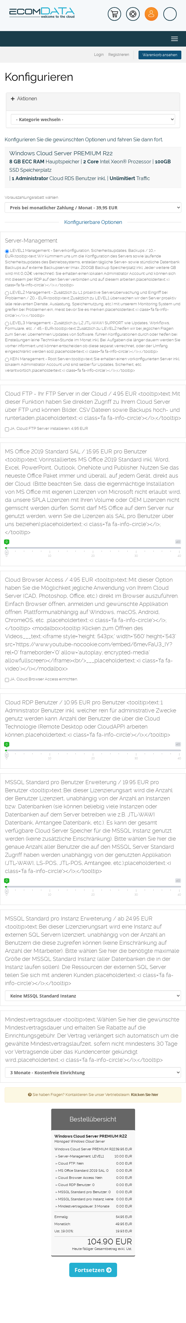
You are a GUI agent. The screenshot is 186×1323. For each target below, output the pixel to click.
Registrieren (118, 54)
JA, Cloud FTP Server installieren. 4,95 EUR (46, 428)
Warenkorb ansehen (160, 55)
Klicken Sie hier (144, 1095)
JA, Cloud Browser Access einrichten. (41, 679)
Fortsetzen (93, 1270)
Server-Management (31, 240)
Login (99, 54)
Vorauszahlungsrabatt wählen (31, 197)
